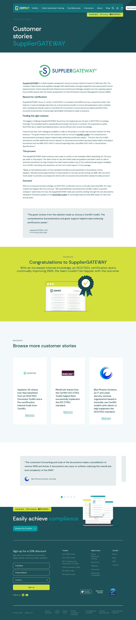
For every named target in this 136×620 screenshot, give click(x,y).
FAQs (114, 561)
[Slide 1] (62, 497)
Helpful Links (95, 550)
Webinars (94, 566)
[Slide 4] (71, 497)
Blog (108, 8)
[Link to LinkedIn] (23, 595)
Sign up (31, 587)
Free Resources (74, 8)
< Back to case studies (22, 19)
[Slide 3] (68, 497)
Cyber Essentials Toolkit (71, 567)
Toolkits (34, 8)
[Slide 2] (65, 497)
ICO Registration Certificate (91, 612)
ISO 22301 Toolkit (68, 574)
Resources (95, 562)
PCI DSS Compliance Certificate (74, 612)
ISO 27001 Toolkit (41, 232)
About (100, 8)
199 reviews (104, 14)
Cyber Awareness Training (53, 8)
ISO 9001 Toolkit (68, 571)
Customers (89, 8)
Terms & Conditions (48, 612)
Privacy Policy (65, 612)
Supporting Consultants (95, 574)
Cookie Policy (57, 612)
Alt (32, 613)
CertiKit (115, 550)
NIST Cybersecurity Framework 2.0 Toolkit (70, 562)
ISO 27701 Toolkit (68, 558)
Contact (115, 565)
